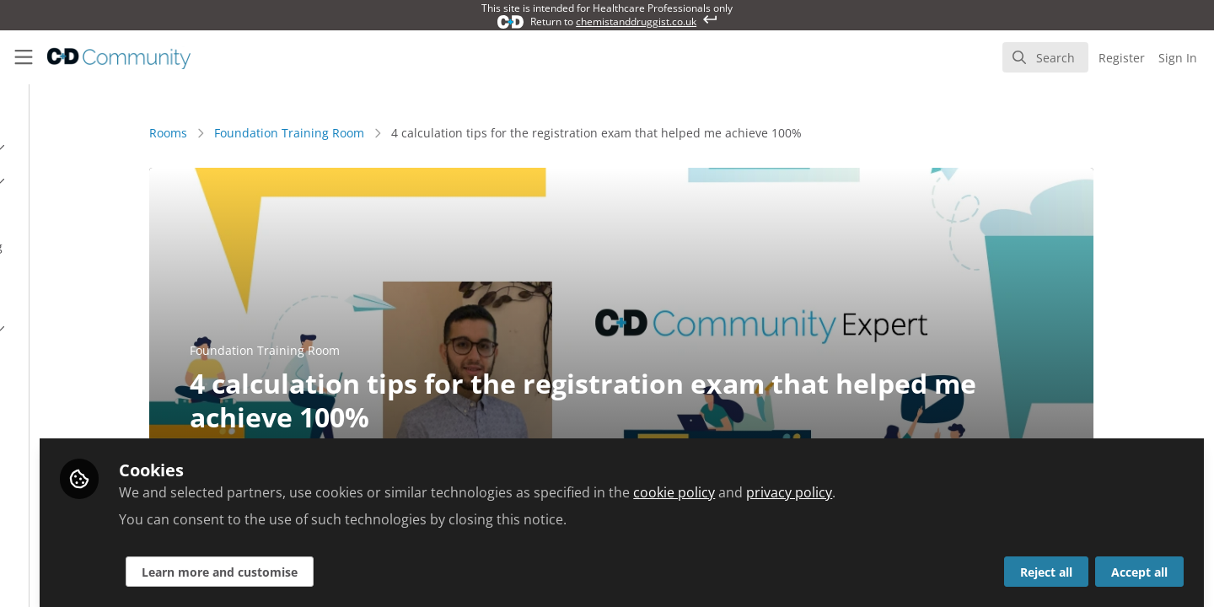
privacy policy (975, 482)
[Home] (107, 57)
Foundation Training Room (383, 133)
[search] (1045, 57)
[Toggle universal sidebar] (23, 57)
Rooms (262, 133)
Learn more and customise (406, 562)
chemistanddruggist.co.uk (636, 21)
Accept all (1139, 562)
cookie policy (860, 482)
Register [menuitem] (1122, 58)
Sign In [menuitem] (1177, 58)
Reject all (1046, 562)
